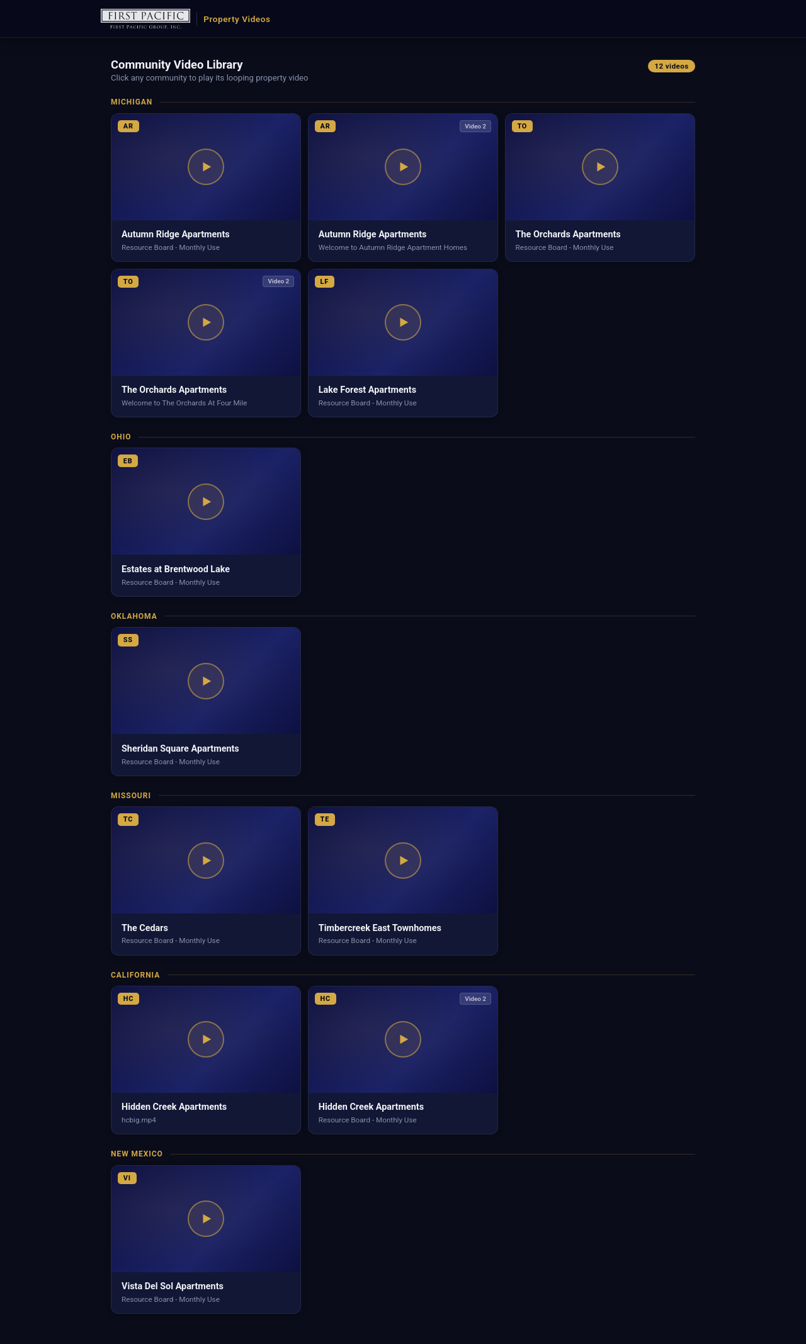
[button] (206, 187)
